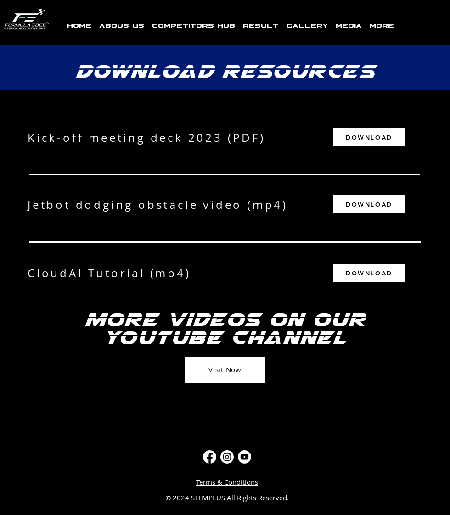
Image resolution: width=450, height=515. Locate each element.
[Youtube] (244, 457)
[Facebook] (209, 457)
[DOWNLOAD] (369, 137)
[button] (193, 22)
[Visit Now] (225, 370)
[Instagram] (227, 457)
